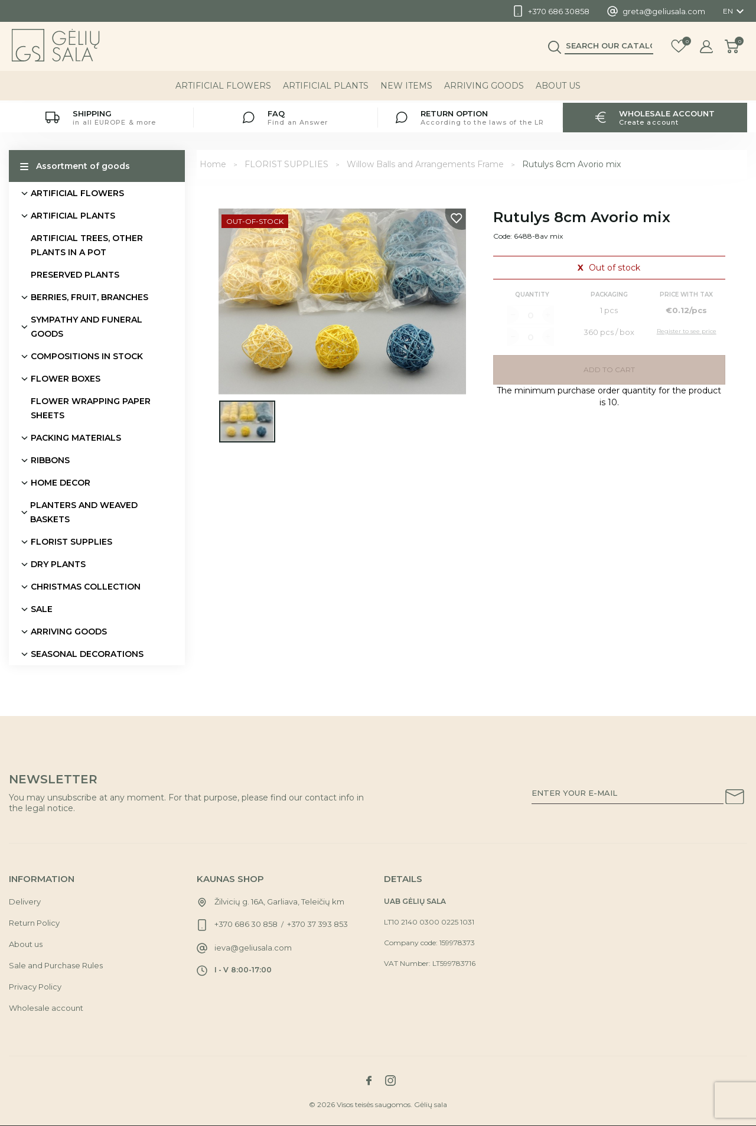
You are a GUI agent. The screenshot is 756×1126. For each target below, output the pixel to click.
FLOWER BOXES (65, 378)
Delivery (25, 901)
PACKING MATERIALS (76, 437)
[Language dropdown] (735, 11)
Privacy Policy (35, 986)
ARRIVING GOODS (484, 88)
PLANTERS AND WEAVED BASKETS (84, 512)
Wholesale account (46, 1008)
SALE (42, 609)
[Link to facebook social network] (368, 1080)
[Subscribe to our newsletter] (734, 798)
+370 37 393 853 (317, 924)
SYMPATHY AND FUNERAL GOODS (86, 326)
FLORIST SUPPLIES (71, 541)
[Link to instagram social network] (390, 1080)
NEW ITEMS (406, 88)
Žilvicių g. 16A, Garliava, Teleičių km (279, 901)
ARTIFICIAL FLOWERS (223, 88)
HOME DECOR (60, 482)
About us (558, 88)
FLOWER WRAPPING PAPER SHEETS (91, 408)
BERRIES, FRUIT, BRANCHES (89, 297)
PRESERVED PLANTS (75, 274)
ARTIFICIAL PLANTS (326, 88)
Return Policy (34, 923)
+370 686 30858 (558, 11)
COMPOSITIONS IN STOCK (87, 356)
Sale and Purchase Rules (56, 965)
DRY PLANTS (58, 564)
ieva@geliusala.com (253, 947)
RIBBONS (50, 460)
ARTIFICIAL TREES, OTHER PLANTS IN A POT (87, 245)
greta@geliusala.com (664, 11)
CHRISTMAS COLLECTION (86, 586)
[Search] (609, 48)
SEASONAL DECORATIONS (87, 654)
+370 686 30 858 (246, 924)
